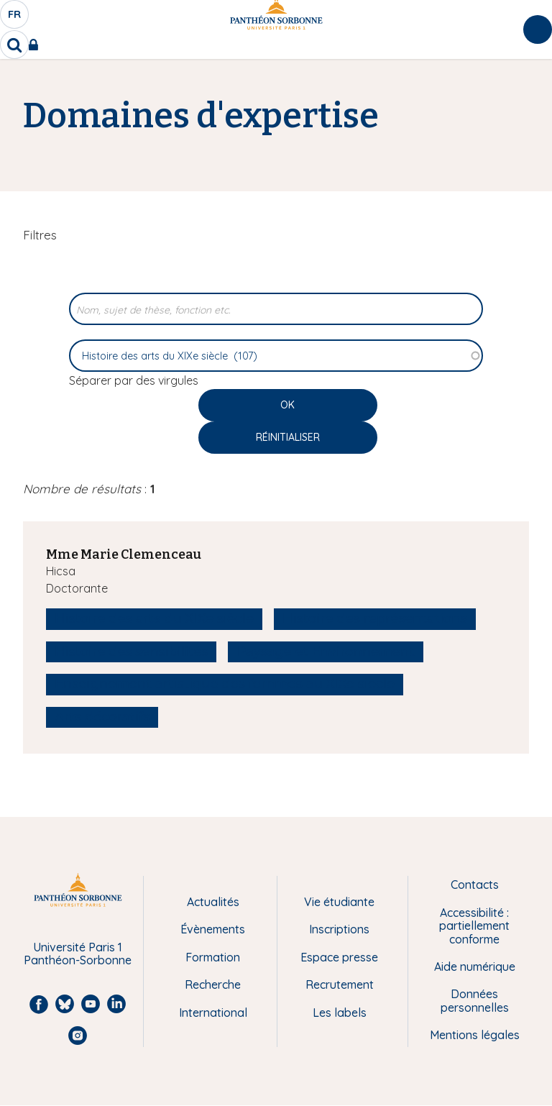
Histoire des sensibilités (131, 651)
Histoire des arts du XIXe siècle (154, 618)
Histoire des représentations (374, 618)
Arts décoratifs (102, 717)
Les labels (340, 1012)
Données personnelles (475, 1000)
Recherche (213, 984)
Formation (212, 957)
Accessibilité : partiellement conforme (474, 926)
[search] (14, 44)
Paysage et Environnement (325, 651)
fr (15, 18)
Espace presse (339, 957)
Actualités (213, 901)
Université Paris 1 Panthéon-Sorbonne (78, 954)
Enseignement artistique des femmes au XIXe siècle (225, 684)
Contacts (475, 884)
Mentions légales (475, 1034)
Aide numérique (474, 966)
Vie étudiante (339, 901)
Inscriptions (339, 929)
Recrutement (339, 984)
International (213, 1012)
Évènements (212, 929)
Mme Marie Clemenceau (123, 554)
